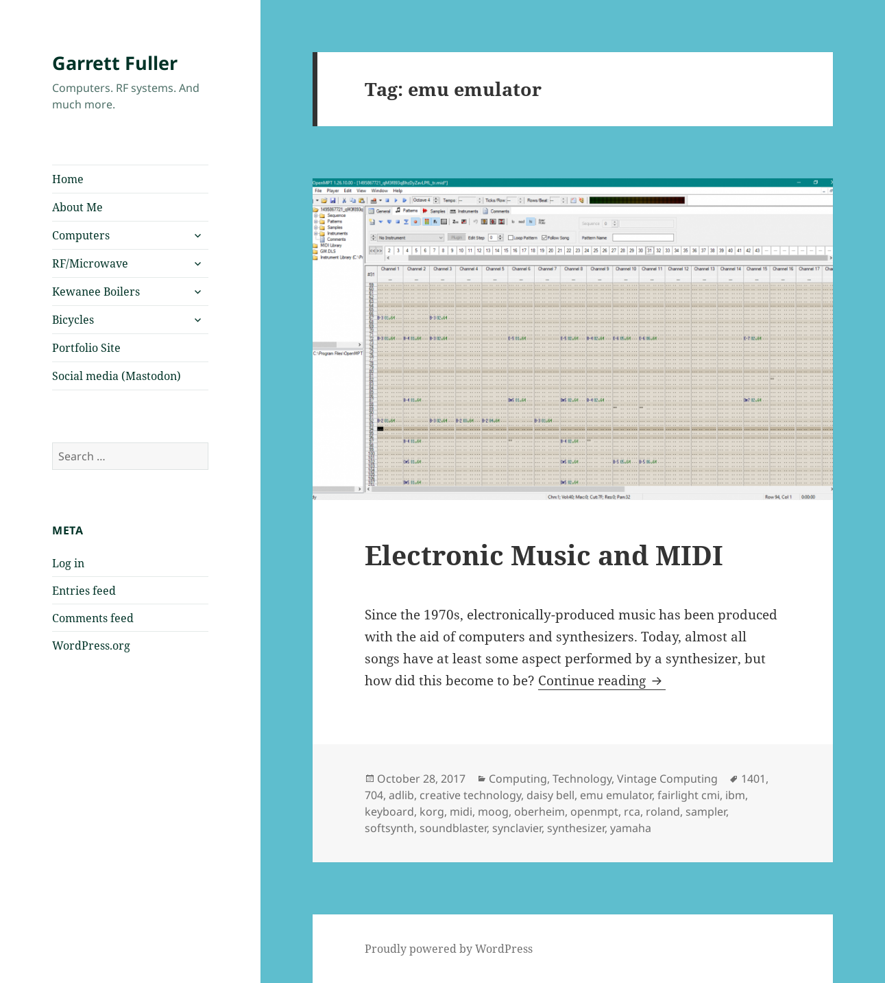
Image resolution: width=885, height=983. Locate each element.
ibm (735, 795)
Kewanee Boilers (96, 291)
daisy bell (550, 795)
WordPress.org (91, 645)
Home (68, 179)
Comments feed (93, 618)
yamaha (630, 828)
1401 (753, 778)
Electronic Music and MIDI (544, 554)
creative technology (470, 795)
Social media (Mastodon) (116, 375)
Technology (582, 778)
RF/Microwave (90, 263)
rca (632, 811)
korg (432, 811)
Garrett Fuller (115, 62)
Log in (68, 563)
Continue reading (602, 680)
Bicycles (73, 319)
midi (461, 811)
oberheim (539, 811)
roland (663, 811)
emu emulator (616, 795)
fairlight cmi (688, 795)
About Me (77, 207)
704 (374, 795)
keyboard (389, 811)
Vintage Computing (667, 778)
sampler (706, 811)
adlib (401, 795)
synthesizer (576, 828)
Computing (518, 778)
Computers (81, 235)
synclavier (517, 828)
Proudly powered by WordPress (449, 948)
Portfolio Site (86, 347)
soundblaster (453, 828)
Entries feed (84, 590)
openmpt (594, 811)
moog (493, 811)
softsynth (389, 828)
